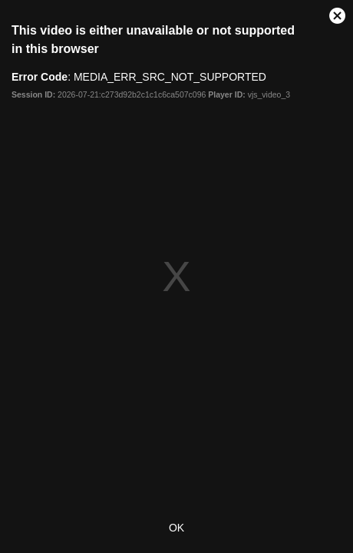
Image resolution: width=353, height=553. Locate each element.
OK (176, 528)
